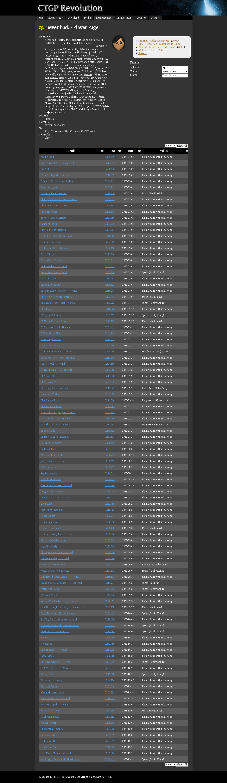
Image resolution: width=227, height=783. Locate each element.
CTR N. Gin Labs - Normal (55, 248)
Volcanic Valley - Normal (55, 558)
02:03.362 (110, 369)
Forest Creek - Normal (53, 363)
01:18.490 (110, 418)
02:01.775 (110, 327)
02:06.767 (110, 759)
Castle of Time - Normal (54, 193)
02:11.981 (110, 278)
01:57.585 (110, 728)
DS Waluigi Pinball (51, 339)
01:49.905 (110, 491)
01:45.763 (110, 321)
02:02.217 (110, 187)
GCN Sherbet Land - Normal (56, 424)
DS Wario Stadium (51, 345)
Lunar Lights (48, 515)
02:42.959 (110, 643)
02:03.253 (110, 296)
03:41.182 (110, 716)
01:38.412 (110, 497)
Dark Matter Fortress (52, 260)
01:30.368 (110, 655)
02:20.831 (110, 601)
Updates (141, 17)
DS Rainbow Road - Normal (56, 327)
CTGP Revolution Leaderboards (155, 43)
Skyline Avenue (49, 473)
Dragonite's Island (51, 284)
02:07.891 (110, 668)
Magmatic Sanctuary (52, 692)
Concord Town (49, 223)
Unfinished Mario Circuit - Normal (60, 576)
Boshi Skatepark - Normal (55, 175)
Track (71, 150)
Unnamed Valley (50, 394)
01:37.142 (110, 570)
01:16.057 (110, 175)
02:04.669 (110, 363)
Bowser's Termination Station (57, 181)
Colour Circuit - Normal (54, 649)
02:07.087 (110, 229)
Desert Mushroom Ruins (54, 272)
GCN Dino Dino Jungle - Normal (58, 412)
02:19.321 (110, 698)
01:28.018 (110, 722)
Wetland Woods (49, 595)
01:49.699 (110, 637)
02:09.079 (110, 735)
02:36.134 (110, 680)
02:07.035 (110, 223)
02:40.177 (110, 181)
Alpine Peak (47, 156)
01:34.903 (110, 540)
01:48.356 (110, 747)
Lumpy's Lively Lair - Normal (57, 534)
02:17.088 (110, 376)
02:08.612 (110, 461)
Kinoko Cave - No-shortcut (55, 497)
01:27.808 (110, 546)
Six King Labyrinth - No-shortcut (59, 619)
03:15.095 (110, 631)
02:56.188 (110, 528)
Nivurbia (46, 637)
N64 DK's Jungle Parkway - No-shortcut (62, 607)
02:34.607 (110, 242)
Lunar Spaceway (50, 522)
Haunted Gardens (50, 528)
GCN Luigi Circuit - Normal (56, 418)
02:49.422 (110, 430)
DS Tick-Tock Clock (51, 333)
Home (40, 17)
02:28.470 (110, 442)
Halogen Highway (51, 442)
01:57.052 (110, 588)
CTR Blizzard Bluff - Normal (56, 236)
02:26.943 (110, 473)
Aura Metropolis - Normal (55, 704)
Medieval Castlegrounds (54, 540)
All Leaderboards (147, 50)
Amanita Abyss (49, 211)
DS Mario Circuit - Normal (55, 321)
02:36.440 (110, 169)
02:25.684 (110, 558)
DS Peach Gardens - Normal (56, 661)
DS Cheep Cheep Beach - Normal (58, 302)
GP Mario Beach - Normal (55, 436)
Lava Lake (46, 503)
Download (73, 17)
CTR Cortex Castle (50, 242)
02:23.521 (110, 339)
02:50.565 (110, 710)
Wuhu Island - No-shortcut (55, 570)
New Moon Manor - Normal (56, 753)
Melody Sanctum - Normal (55, 698)
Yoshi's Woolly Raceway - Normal (59, 601)
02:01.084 (110, 485)
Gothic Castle (48, 430)
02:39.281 (110, 692)
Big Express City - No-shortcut (57, 163)
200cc (175, 40)
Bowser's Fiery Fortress (54, 217)
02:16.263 (110, 509)
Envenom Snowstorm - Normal (58, 357)
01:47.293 (110, 333)
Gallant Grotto (48, 741)
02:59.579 (110, 156)
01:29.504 (110, 254)
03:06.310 (110, 522)
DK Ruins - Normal (51, 278)
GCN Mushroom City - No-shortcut (60, 625)
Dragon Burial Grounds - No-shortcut (61, 582)
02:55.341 (110, 290)
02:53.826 (110, 753)
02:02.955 (110, 503)
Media (87, 17)
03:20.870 (110, 193)
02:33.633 (110, 436)
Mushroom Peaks (50, 716)
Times (159, 71)
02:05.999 (110, 351)
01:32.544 (110, 424)
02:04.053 (110, 741)
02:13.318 (110, 674)
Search (159, 75)
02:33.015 (110, 266)
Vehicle (164, 150)
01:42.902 (110, 302)
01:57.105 (110, 625)
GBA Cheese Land (50, 400)
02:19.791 (110, 582)
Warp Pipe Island (50, 588)
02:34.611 (110, 449)
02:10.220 (110, 309)
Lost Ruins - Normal (52, 509)
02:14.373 (110, 163)
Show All (182, 145)
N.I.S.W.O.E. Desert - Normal (56, 668)
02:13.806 (110, 400)
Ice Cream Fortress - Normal (56, 485)
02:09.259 (110, 467)
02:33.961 (110, 260)
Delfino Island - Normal (54, 266)
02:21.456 (110, 217)
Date (130, 150)
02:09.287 (110, 382)
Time (112, 150)
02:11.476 (110, 357)
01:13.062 (110, 649)
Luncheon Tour (49, 747)
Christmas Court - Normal (55, 205)
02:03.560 (110, 345)
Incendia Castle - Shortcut (55, 631)
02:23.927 (110, 704)
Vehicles (159, 68)
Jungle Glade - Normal (53, 461)
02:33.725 (110, 199)
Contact (155, 17)
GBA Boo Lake (48, 376)
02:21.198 (110, 607)
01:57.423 (110, 613)
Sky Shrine (46, 643)
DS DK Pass (47, 309)
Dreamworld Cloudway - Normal (59, 290)
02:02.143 (110, 412)
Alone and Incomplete (53, 455)
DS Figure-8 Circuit (51, 315)
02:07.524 (110, 272)
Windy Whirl (48, 674)
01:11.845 (110, 388)
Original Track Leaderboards (154, 40)
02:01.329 (110, 661)
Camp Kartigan (49, 187)
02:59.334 (110, 686)
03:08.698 (110, 211)
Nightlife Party (49, 546)
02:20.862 (110, 205)
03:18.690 (110, 619)
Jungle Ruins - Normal (53, 491)
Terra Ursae (47, 655)
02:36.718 (110, 248)
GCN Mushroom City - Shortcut (58, 613)
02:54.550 (110, 552)
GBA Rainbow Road (51, 406)
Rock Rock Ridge (50, 735)
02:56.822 (110, 479)
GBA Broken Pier (50, 382)
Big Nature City (49, 169)
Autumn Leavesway (52, 680)
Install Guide (55, 17)
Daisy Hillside (48, 254)
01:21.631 (110, 315)
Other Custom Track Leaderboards (157, 47)
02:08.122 (110, 284)
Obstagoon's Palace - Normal (57, 552)
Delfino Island (48, 449)
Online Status (123, 17)
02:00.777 (110, 455)
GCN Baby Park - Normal (54, 388)
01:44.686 (110, 595)
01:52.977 (110, 515)
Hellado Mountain (51, 479)
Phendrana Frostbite (52, 728)
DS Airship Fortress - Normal (57, 296)
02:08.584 (110, 534)
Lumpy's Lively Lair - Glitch (56, 351)
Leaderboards (103, 17)
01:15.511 (110, 576)
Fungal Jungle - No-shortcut (56, 369)
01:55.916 (110, 394)
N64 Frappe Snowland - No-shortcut (61, 759)
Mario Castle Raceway (53, 564)
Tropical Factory (50, 686)
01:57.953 (110, 564)
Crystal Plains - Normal (54, 229)
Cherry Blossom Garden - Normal (59, 199)
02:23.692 (110, 406)
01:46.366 (110, 236)
